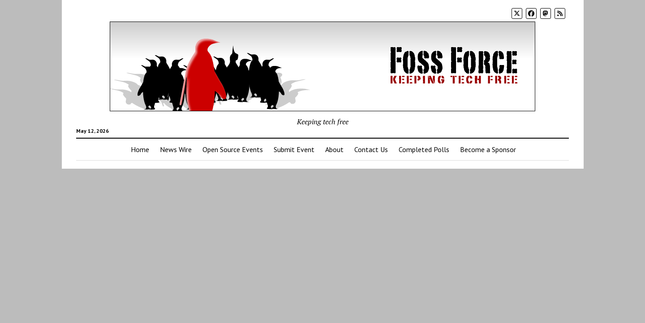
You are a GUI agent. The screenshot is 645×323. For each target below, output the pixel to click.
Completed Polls (424, 149)
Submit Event (294, 149)
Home (140, 149)
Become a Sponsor (488, 149)
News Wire (176, 149)
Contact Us (371, 149)
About (334, 149)
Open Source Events (232, 149)
